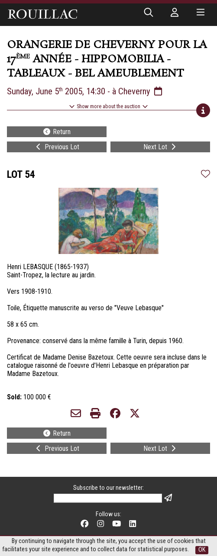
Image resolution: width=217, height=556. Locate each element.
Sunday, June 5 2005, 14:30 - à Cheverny (85, 91)
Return (56, 132)
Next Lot (160, 147)
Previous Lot (56, 147)
